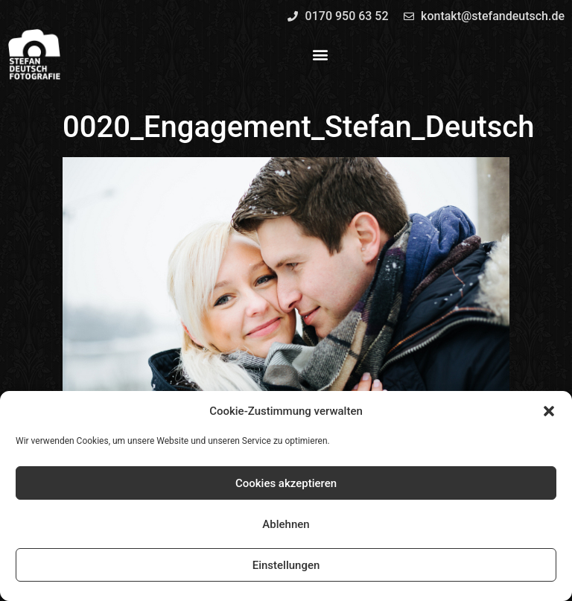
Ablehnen (285, 524)
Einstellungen (286, 565)
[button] (548, 411)
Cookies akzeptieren (286, 483)
